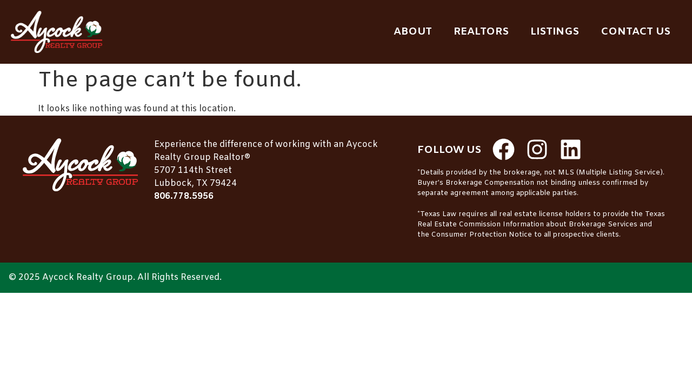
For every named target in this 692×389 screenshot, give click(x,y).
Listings (554, 32)
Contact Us (635, 32)
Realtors (481, 32)
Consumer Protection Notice (481, 234)
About (413, 32)
